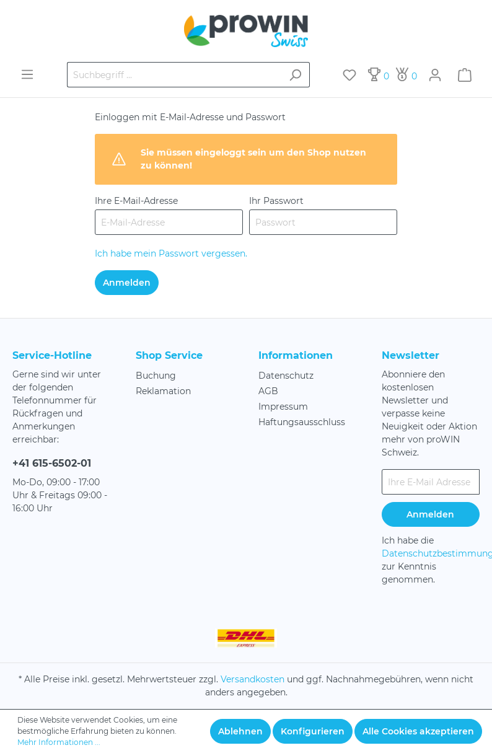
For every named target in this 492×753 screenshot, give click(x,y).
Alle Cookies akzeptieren (418, 731)
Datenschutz (286, 375)
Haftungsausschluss (301, 422)
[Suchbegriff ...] (174, 74)
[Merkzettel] (349, 75)
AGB (268, 391)
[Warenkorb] (465, 75)
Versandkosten (252, 679)
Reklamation (163, 391)
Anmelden (127, 282)
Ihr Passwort (276, 200)
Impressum (283, 406)
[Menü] (27, 74)
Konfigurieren (313, 731)
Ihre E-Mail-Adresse (136, 200)
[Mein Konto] (435, 75)
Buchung (156, 375)
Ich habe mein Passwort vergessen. (171, 253)
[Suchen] (295, 74)
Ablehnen (240, 731)
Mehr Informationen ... (58, 742)
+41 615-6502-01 (51, 463)
